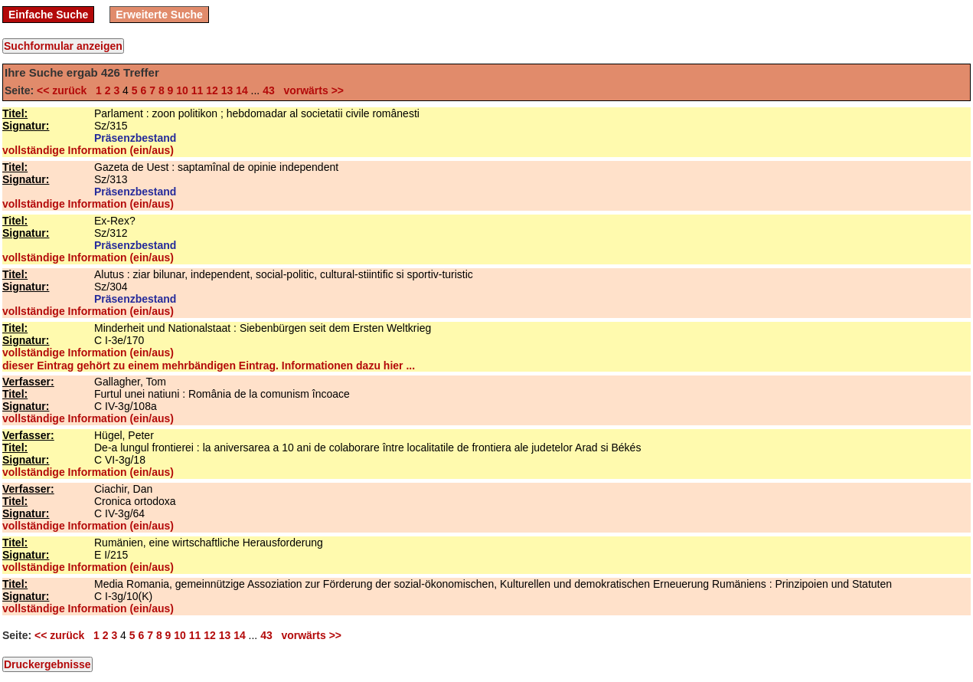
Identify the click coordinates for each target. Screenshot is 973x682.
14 (242, 90)
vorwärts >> (311, 90)
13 (227, 90)
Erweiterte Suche (159, 14)
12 (212, 90)
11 (197, 90)
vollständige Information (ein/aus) (88, 150)
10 (182, 90)
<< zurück (65, 90)
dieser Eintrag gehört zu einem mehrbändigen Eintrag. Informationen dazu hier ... (208, 365)
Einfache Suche (48, 14)
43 (269, 90)
